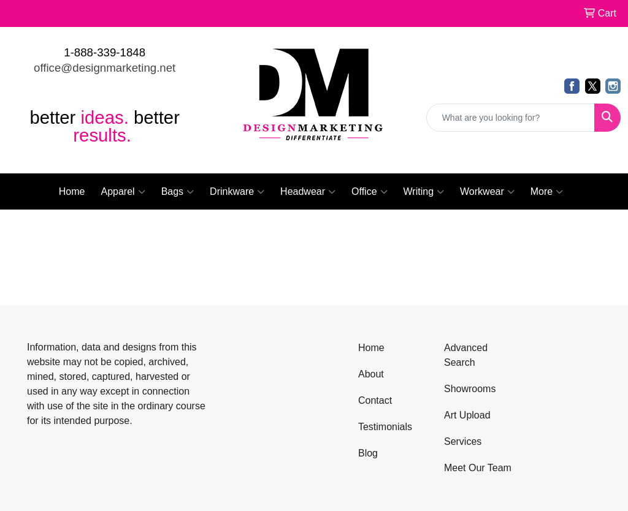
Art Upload (467, 415)
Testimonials (385, 427)
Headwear (307, 191)
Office (369, 191)
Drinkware (237, 191)
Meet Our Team (477, 468)
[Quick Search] (510, 118)
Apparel (123, 191)
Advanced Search (466, 355)
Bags (177, 191)
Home (72, 191)
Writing (424, 191)
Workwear (487, 191)
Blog (368, 453)
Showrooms (470, 389)
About (371, 374)
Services (462, 441)
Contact (375, 400)
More (546, 191)
